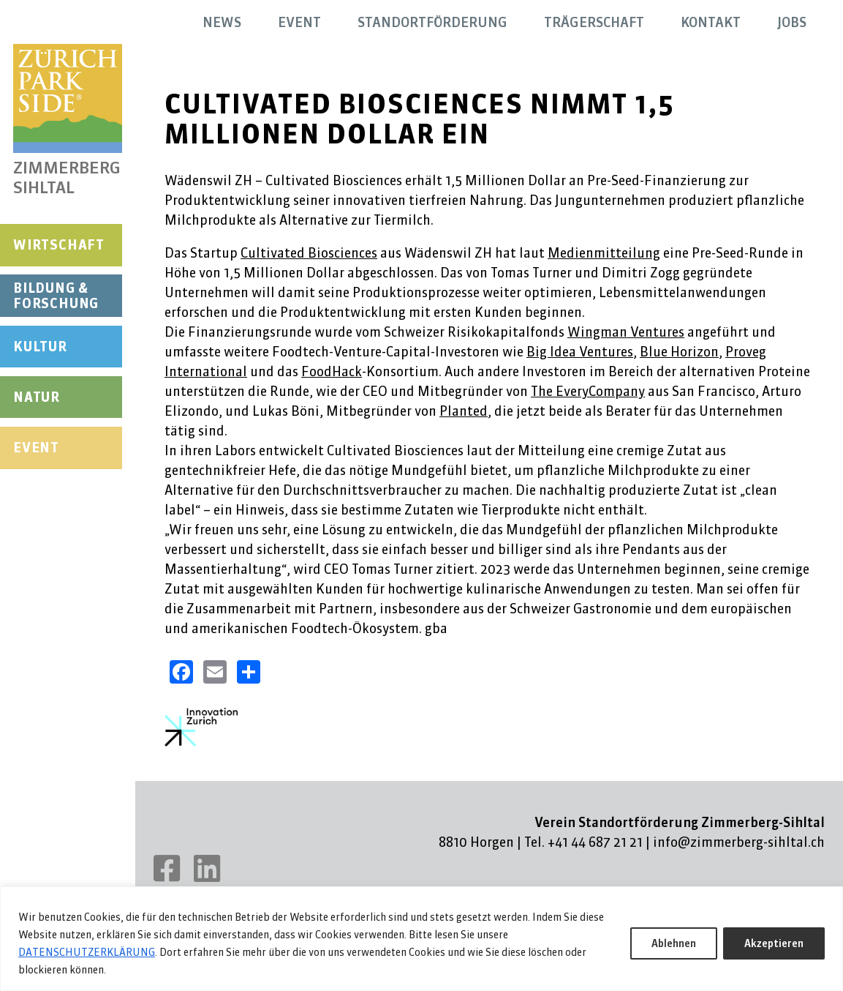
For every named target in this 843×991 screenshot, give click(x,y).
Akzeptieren (774, 943)
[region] (421, 938)
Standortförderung (432, 22)
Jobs (791, 22)
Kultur (40, 346)
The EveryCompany (588, 391)
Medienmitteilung (604, 252)
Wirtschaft (59, 244)
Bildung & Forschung (56, 296)
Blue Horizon (679, 351)
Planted (463, 411)
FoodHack (331, 371)
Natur (36, 397)
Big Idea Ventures (579, 351)
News (222, 22)
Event (36, 447)
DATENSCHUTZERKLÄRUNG (86, 952)
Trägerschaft (594, 22)
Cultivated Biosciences (309, 252)
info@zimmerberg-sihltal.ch (739, 842)
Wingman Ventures (625, 332)
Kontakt (711, 22)
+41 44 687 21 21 (595, 842)
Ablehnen (673, 943)
